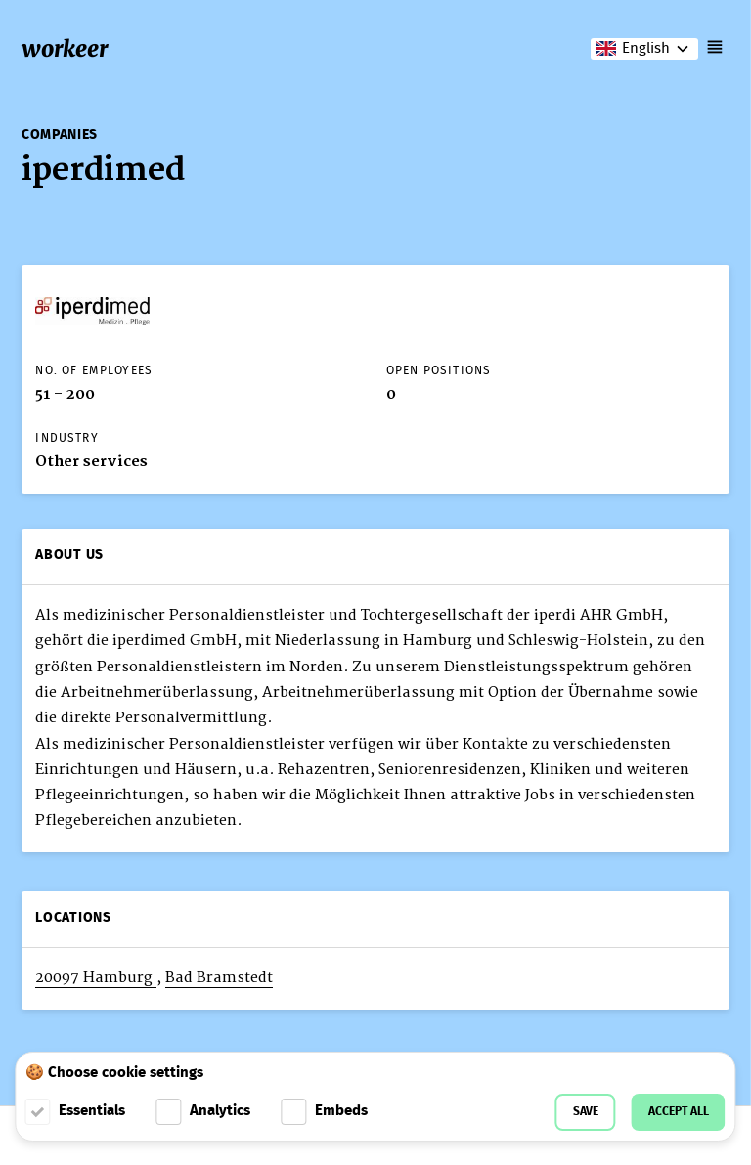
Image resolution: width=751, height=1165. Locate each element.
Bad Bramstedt (219, 978)
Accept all (678, 1111)
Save (585, 1111)
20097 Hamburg (95, 978)
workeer (65, 48)
